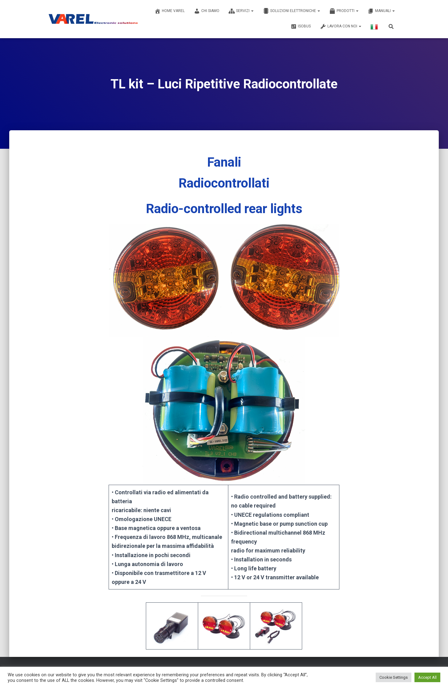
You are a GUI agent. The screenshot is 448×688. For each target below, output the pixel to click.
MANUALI (381, 11)
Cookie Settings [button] (393, 677)
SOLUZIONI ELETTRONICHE (291, 11)
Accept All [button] (427, 677)
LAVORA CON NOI (340, 26)
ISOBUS (300, 26)
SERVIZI (241, 11)
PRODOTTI (343, 11)
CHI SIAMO (206, 11)
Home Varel (169, 11)
